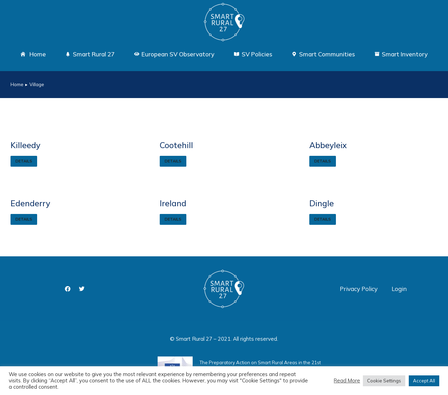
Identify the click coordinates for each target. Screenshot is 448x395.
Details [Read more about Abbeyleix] (322, 161)
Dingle (321, 203)
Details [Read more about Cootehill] (173, 161)
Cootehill (176, 145)
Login (399, 288)
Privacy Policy (359, 288)
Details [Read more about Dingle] (322, 219)
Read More (347, 380)
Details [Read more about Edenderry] (23, 219)
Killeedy (25, 145)
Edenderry (30, 203)
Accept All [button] (424, 380)
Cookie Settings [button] (384, 380)
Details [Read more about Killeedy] (23, 161)
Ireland (173, 203)
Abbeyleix (328, 145)
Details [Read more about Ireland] (173, 219)
